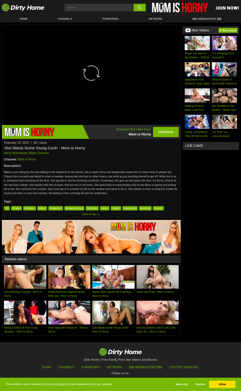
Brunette (158, 208)
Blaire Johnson (39, 153)
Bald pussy (92, 208)
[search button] (140, 7)
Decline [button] (200, 384)
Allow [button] (222, 384)
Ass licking (29, 208)
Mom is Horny (27, 159)
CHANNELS (65, 18)
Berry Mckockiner (15, 153)
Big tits (105, 208)
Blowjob (116, 208)
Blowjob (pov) (130, 208)
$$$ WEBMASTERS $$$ (206, 18)
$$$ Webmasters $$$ (145, 367)
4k (7, 208)
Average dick (55, 208)
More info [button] (181, 384)
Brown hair (145, 208)
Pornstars (110, 18)
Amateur (16, 208)
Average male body (74, 208)
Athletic (42, 208)
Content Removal (184, 367)
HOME (23, 18)
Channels (66, 367)
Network (155, 18)
